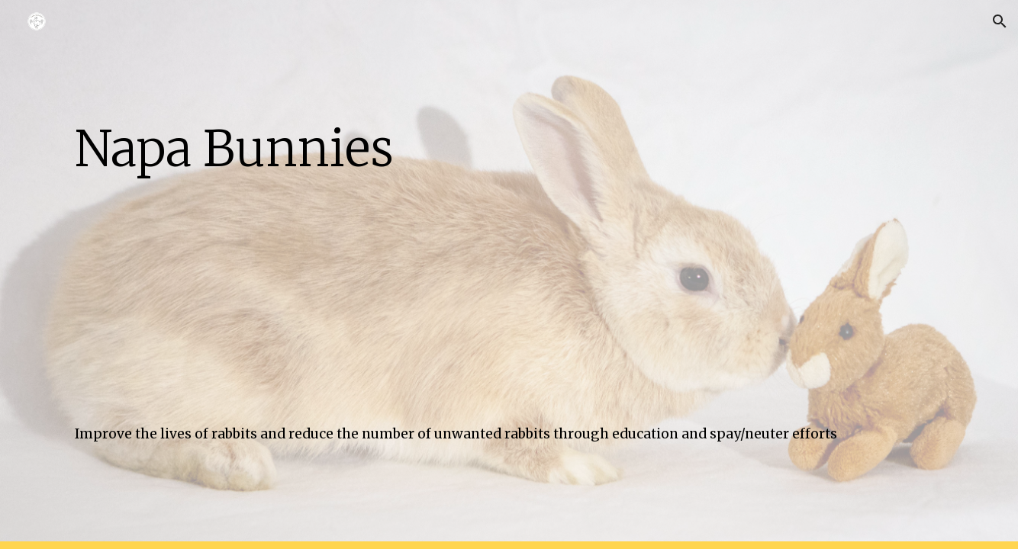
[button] (999, 21)
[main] (509, 144)
